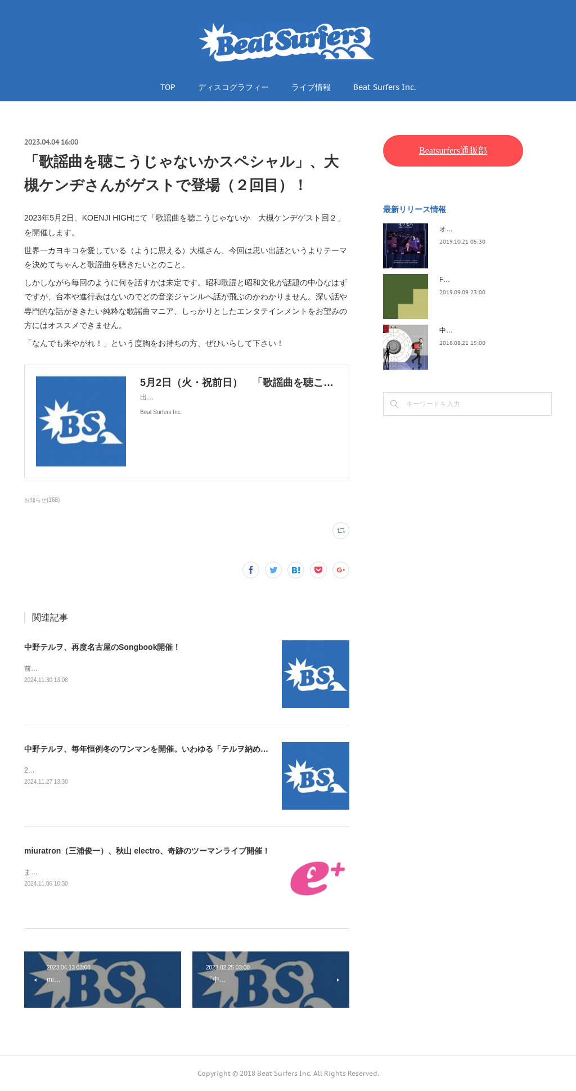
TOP (168, 87)
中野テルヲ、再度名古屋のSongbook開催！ (102, 647)
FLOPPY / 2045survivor (474, 280)
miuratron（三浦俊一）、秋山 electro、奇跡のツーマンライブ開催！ (147, 850)
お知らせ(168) (42, 500)
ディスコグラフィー (233, 87)
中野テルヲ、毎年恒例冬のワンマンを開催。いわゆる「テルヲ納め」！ (150, 748)
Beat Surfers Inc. (384, 87)
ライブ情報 (311, 87)
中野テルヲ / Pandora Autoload (485, 330)
